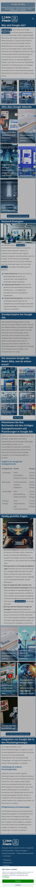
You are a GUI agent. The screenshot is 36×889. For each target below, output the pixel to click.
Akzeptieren (18, 881)
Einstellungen (5, 876)
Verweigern (18, 885)
